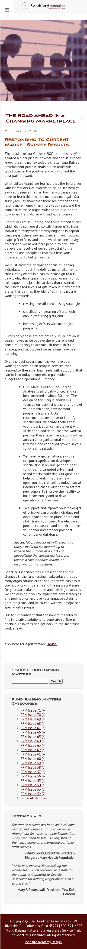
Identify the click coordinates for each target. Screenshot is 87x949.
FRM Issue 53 (31, 789)
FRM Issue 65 (31, 736)
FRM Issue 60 (31, 758)
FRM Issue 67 (31, 728)
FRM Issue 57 (31, 772)
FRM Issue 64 (31, 741)
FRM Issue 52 (31, 794)
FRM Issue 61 (31, 754)
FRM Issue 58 (31, 767)
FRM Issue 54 (31, 785)
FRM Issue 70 (31, 715)
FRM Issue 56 (31, 776)
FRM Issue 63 (31, 745)
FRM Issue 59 (31, 763)
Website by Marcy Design (43, 942)
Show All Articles (34, 798)
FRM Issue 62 (31, 750)
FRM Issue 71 (31, 710)
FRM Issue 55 (31, 780)
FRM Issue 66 (31, 732)
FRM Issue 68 (31, 723)
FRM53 (52, 644)
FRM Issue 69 (31, 719)
